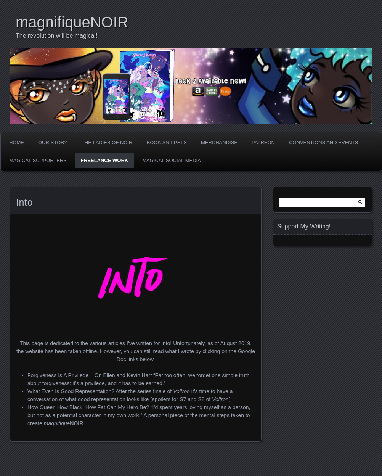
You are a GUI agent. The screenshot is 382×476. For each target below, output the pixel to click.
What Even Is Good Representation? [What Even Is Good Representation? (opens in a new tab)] (70, 391)
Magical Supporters (38, 160)
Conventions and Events (323, 142)
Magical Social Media (171, 160)
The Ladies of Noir (107, 142)
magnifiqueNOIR (72, 22)
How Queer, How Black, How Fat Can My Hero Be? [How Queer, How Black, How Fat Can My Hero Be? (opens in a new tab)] (89, 407)
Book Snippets (166, 142)
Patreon (263, 142)
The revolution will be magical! (56, 35)
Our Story (52, 142)
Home (16, 142)
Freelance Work (104, 160)
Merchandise (219, 142)
